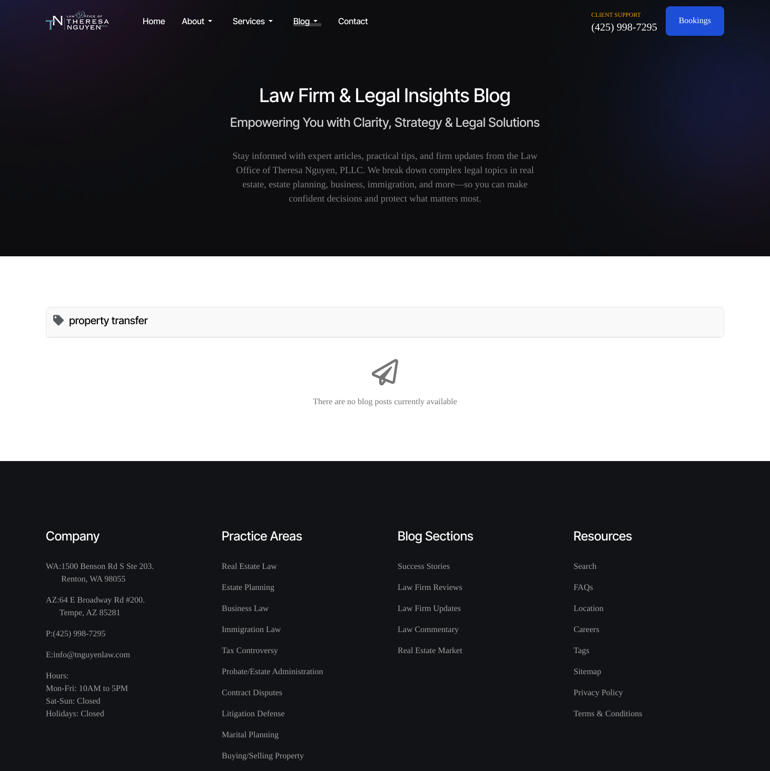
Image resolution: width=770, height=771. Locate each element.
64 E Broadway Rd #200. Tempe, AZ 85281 (102, 606)
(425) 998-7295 (624, 27)
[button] (199, 21)
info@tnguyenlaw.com (91, 654)
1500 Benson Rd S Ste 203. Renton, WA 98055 (107, 573)
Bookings (695, 20)
